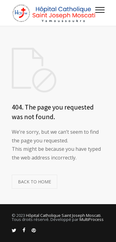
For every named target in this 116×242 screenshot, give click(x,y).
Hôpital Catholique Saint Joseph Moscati (63, 215)
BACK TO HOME (34, 182)
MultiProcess (91, 219)
